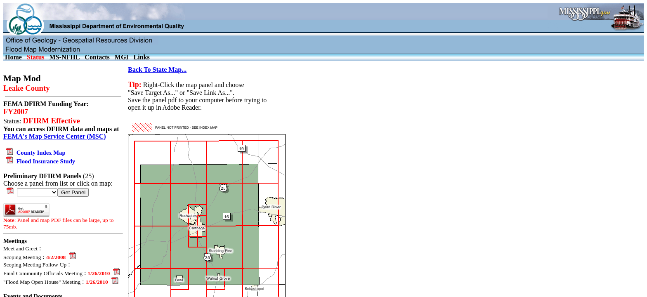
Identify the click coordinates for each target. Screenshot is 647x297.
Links (142, 57)
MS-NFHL (65, 57)
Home (13, 57)
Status (36, 57)
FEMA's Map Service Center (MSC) (54, 136)
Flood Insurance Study (39, 161)
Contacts (97, 57)
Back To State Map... (157, 69)
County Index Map (34, 152)
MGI (122, 57)
